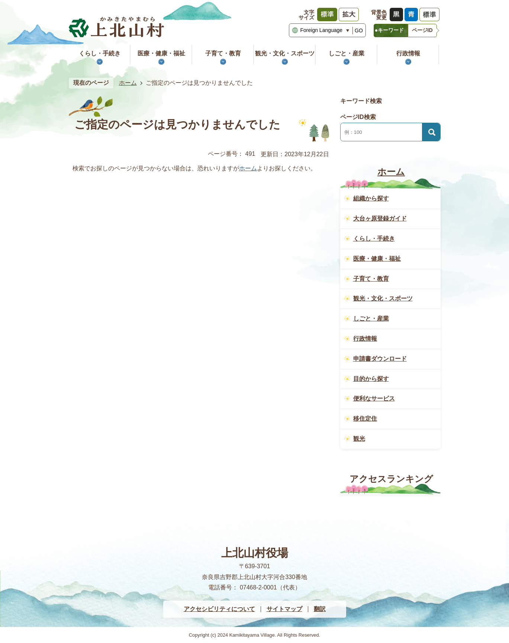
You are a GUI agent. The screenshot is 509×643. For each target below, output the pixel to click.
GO (359, 30)
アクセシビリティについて (219, 609)
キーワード (391, 30)
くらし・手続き (99, 53)
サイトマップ (284, 609)
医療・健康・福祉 (161, 53)
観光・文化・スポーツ (285, 53)
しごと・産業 (346, 53)
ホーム (128, 83)
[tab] (391, 30)
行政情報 (408, 53)
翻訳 (320, 609)
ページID (422, 30)
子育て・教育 (223, 53)
